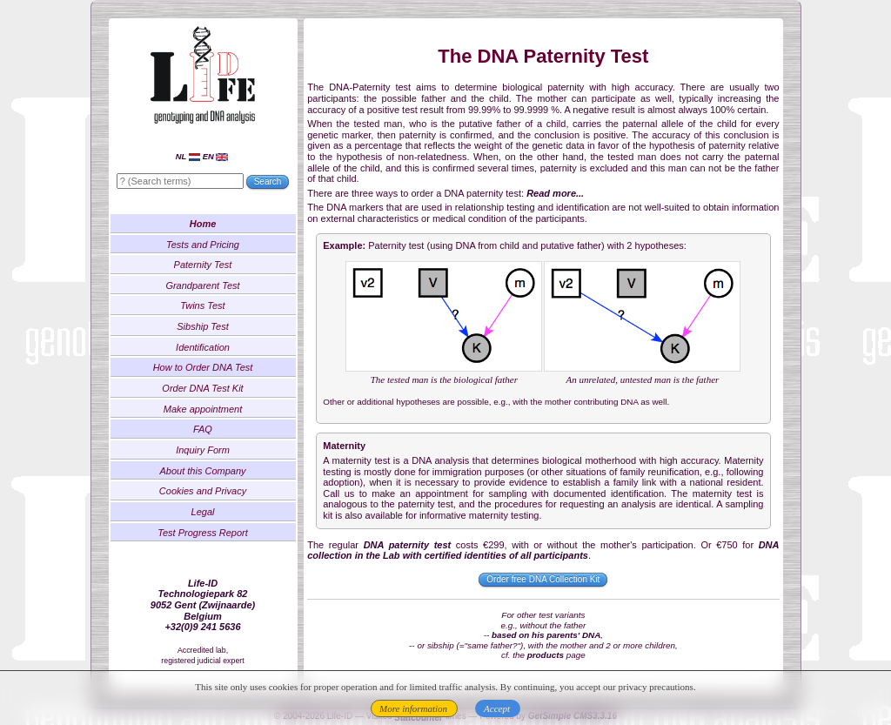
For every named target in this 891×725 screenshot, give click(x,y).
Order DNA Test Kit (202, 388)
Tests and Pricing (202, 244)
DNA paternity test (408, 545)
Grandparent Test (202, 285)
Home (203, 223)
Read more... (555, 193)
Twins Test (202, 305)
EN (215, 156)
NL (188, 156)
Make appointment (203, 409)
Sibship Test (203, 326)
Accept (497, 708)
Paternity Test (203, 264)
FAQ (202, 429)
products (545, 655)
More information (413, 708)
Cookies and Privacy (202, 491)
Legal (203, 512)
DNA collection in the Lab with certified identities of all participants (543, 550)
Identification (203, 347)
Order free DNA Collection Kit (543, 579)
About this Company (202, 471)
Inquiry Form (203, 450)
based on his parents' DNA (546, 635)
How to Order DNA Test (203, 367)
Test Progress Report (202, 532)
